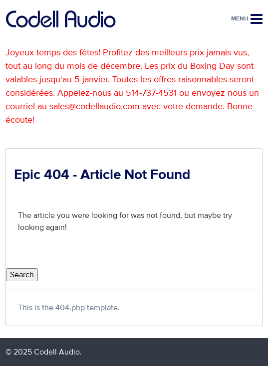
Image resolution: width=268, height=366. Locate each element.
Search (22, 275)
